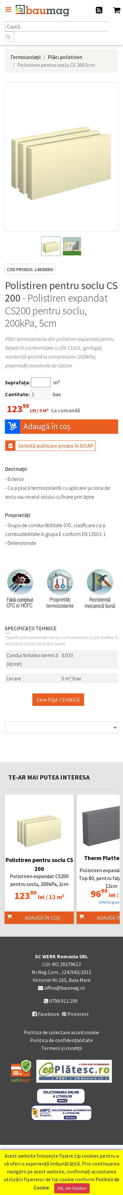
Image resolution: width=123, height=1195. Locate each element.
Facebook (45, 1014)
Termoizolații (25, 57)
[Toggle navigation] (8, 9)
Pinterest (75, 1014)
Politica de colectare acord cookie (61, 1032)
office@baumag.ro (64, 987)
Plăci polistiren (65, 57)
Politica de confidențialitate (61, 1040)
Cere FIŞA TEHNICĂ (58, 699)
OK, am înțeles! (72, 1188)
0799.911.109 (61, 1001)
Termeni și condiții (61, 1048)
